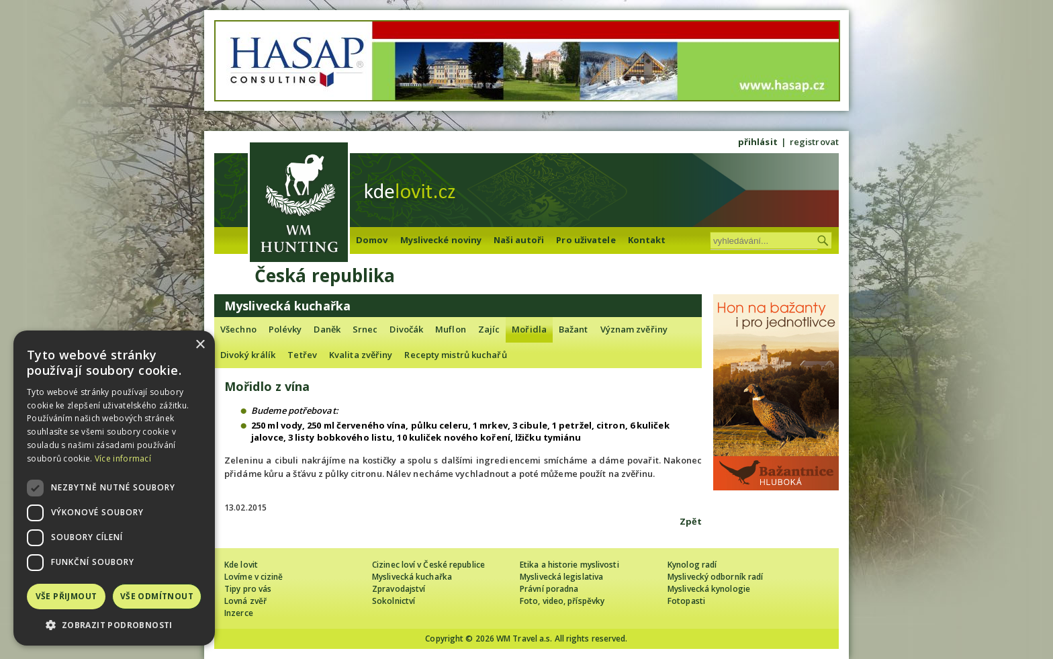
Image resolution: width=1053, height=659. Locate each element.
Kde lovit (241, 564)
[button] (114, 625)
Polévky (285, 329)
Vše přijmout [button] (66, 596)
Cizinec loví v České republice (428, 564)
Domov (372, 240)
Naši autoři (519, 240)
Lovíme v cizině (253, 576)
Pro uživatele (585, 240)
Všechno (238, 329)
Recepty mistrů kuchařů (455, 355)
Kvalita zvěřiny (361, 355)
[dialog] (114, 488)
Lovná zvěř (245, 601)
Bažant (573, 329)
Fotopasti (686, 601)
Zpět (691, 521)
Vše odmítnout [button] (156, 596)
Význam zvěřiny (634, 329)
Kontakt (647, 240)
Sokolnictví (393, 601)
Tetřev (302, 355)
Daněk (327, 329)
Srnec (365, 329)
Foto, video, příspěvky (562, 601)
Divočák (406, 329)
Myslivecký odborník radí (715, 576)
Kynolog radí (692, 564)
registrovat (814, 142)
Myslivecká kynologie (709, 589)
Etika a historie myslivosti (569, 564)
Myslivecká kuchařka (412, 576)
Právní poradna (549, 589)
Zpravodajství (398, 589)
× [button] (200, 345)
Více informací (123, 458)
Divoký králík (247, 355)
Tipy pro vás (247, 589)
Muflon (450, 329)
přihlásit (758, 142)
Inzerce (238, 613)
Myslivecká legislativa (561, 576)
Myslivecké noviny (441, 240)
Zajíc (489, 329)
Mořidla (529, 329)
